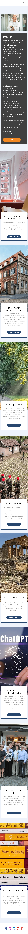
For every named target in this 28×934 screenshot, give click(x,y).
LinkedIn (11, 140)
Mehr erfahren (14, 236)
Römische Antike (14, 617)
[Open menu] (25, 3)
